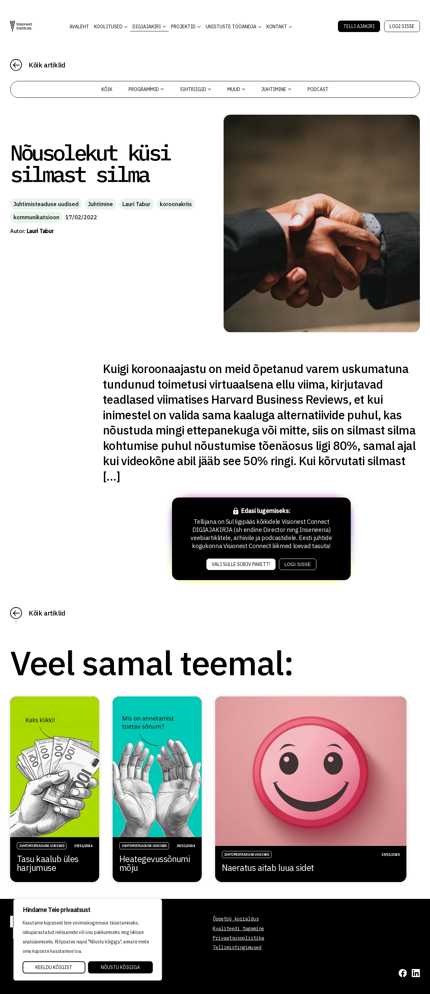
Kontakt (276, 27)
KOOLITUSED (108, 27)
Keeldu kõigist (53, 967)
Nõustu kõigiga (120, 967)
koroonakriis (176, 204)
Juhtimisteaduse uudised (46, 204)
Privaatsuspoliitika (238, 938)
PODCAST (318, 89)
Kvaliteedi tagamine (238, 929)
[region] (87, 940)
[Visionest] (21, 26)
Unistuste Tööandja (231, 27)
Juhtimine (276, 89)
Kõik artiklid (47, 64)
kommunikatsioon (36, 217)
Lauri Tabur (136, 204)
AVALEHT (79, 27)
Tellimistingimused (237, 947)
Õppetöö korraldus (236, 919)
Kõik (107, 89)
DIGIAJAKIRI (147, 27)
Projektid (183, 27)
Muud (236, 89)
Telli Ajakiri (359, 26)
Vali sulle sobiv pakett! (241, 564)
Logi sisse (402, 26)
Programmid (146, 89)
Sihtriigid (195, 89)
